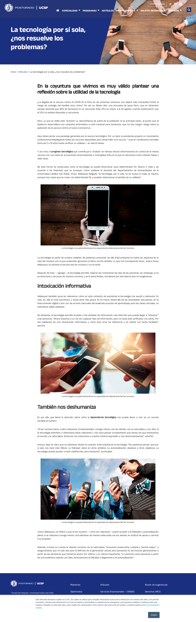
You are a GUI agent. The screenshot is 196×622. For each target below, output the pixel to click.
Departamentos (125, 11)
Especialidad (69, 11)
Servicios (173, 11)
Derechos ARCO (153, 592)
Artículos (108, 11)
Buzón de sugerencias (156, 585)
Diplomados (76, 592)
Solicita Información (153, 11)
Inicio (58, 13)
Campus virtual (157, 4)
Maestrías (75, 585)
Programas (90, 11)
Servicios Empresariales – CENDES (117, 592)
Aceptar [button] (154, 615)
